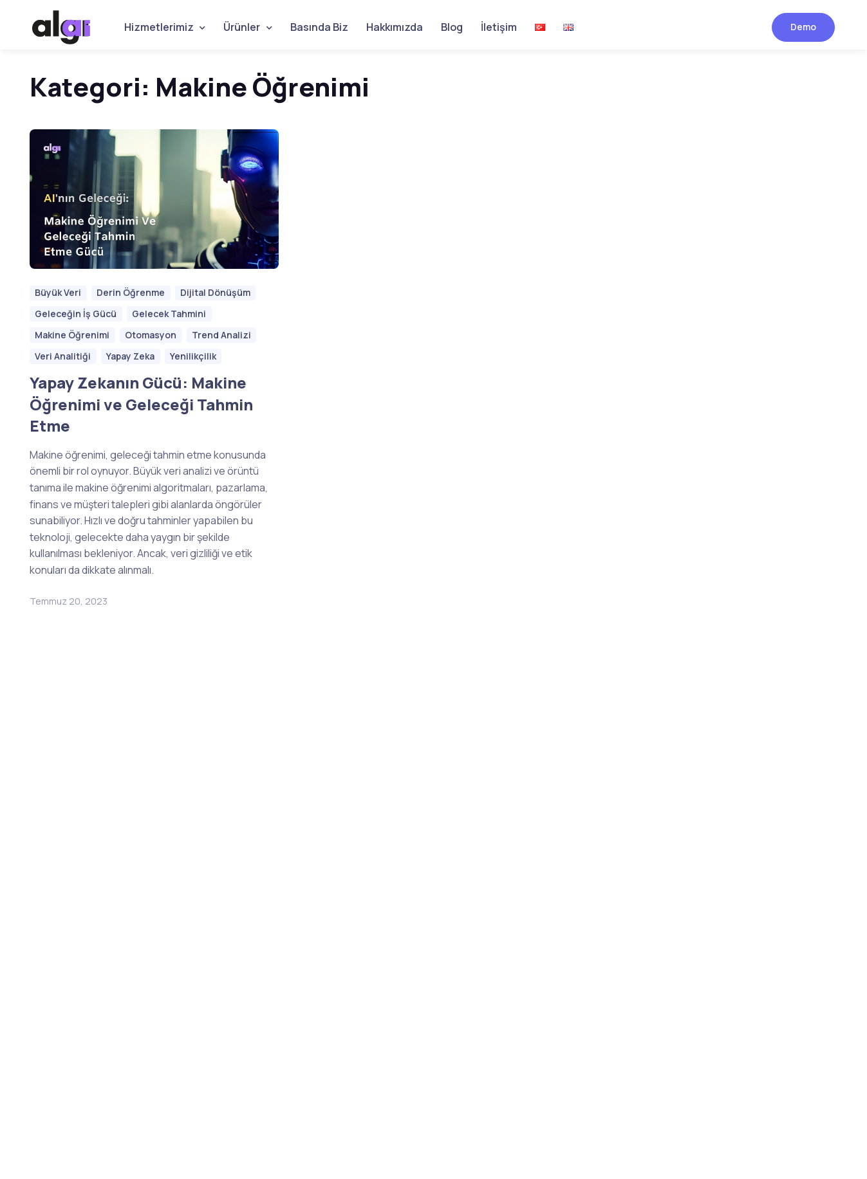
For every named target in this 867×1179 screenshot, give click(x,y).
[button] (620, 754)
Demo (803, 27)
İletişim (499, 27)
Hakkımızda (394, 27)
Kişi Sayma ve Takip (489, 882)
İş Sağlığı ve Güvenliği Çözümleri (494, 753)
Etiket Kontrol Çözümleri (501, 906)
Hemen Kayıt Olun (69, 854)
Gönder (253, 879)
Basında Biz (319, 27)
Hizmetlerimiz (159, 27)
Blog (452, 27)
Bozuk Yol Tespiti (483, 810)
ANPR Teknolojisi (482, 858)
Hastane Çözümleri (489, 785)
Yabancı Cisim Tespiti (494, 931)
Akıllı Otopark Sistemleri (499, 834)
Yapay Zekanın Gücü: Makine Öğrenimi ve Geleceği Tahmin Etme (141, 404)
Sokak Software (67, 1126)
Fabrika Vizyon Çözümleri (477, 1003)
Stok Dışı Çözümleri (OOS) (489, 962)
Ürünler (241, 27)
